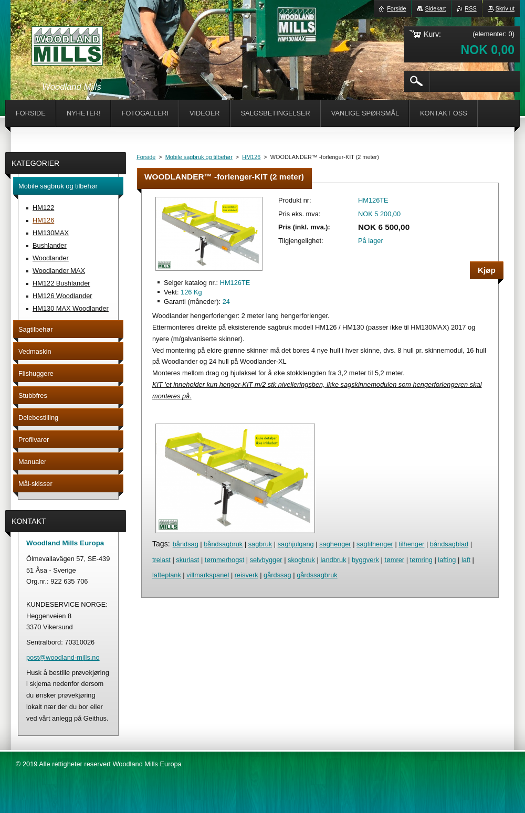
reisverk (246, 575)
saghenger (335, 544)
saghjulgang (296, 544)
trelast (161, 560)
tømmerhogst (224, 560)
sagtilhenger (374, 544)
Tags (160, 544)
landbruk (333, 560)
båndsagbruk (223, 544)
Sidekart (435, 8)
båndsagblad (449, 544)
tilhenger (411, 544)
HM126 (251, 157)
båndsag (185, 544)
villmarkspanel (207, 575)
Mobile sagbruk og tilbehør (199, 157)
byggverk (365, 560)
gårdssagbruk (317, 575)
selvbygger (266, 560)
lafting (447, 560)
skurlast (187, 560)
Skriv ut (505, 8)
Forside (145, 157)
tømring (421, 560)
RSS (470, 8)
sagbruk (260, 544)
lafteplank (166, 575)
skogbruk (301, 560)
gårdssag (277, 575)
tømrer (394, 560)
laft (465, 560)
